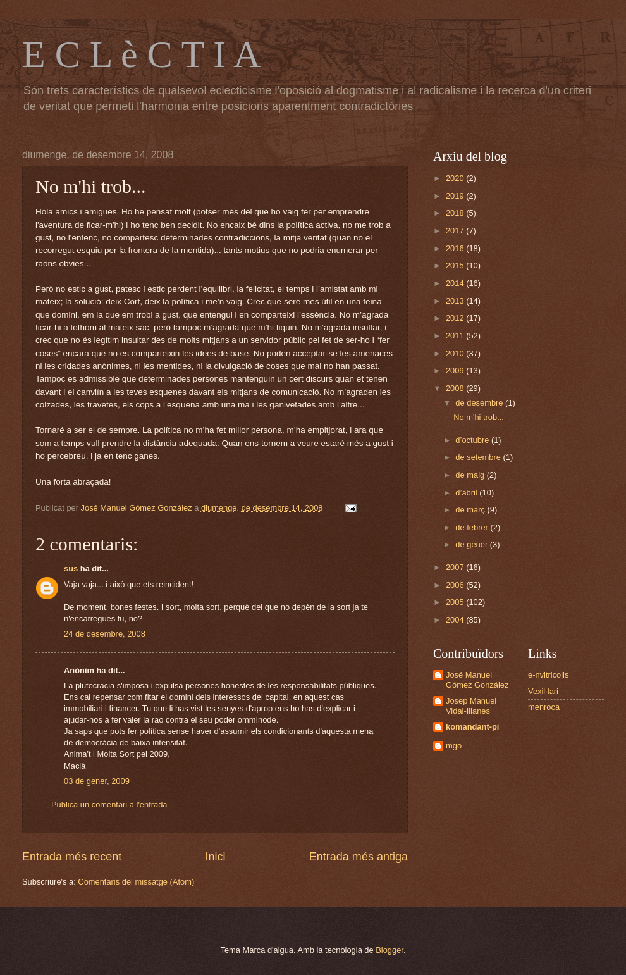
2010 (456, 353)
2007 (456, 567)
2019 (456, 196)
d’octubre (473, 440)
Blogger (389, 950)
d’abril (467, 492)
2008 (456, 388)
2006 (456, 585)
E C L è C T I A (141, 54)
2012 (456, 318)
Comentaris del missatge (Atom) (136, 881)
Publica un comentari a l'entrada (109, 804)
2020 (456, 178)
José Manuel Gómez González (477, 679)
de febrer (472, 527)
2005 (456, 602)
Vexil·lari (543, 691)
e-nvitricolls (548, 675)
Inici (215, 856)
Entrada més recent (71, 856)
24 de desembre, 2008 (104, 633)
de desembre (480, 402)
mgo (454, 745)
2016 (456, 248)
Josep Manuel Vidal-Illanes (471, 705)
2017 (456, 230)
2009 (456, 370)
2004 (456, 619)
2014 (456, 283)
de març (471, 509)
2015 (456, 265)
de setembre (479, 457)
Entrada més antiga (358, 856)
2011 (456, 335)
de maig (470, 475)
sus (71, 568)
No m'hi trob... (478, 417)
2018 (456, 213)
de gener (472, 544)
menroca (544, 707)
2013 (456, 301)
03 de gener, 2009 (97, 781)
